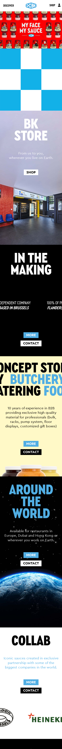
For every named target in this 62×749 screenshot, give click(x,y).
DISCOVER (8, 5)
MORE (31, 335)
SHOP (52, 5)
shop (31, 172)
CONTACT (31, 343)
